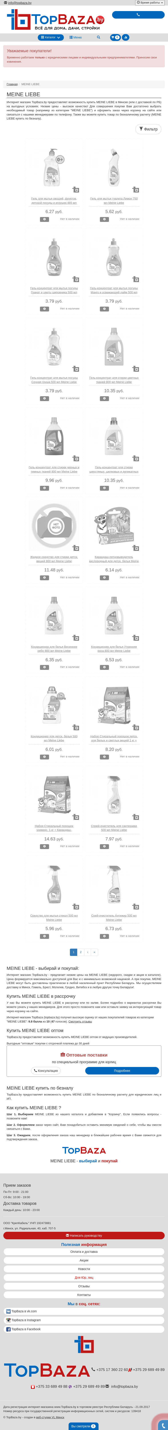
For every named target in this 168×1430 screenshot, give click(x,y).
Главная (12, 84)
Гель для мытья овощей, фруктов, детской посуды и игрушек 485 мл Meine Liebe (54, 202)
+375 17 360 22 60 (109, 1370)
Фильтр (148, 129)
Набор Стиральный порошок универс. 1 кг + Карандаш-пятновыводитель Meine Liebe (54, 830)
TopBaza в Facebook (23, 1329)
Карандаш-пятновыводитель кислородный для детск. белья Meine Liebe (114, 561)
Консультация (46, 1070)
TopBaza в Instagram (23, 1320)
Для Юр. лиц (84, 1277)
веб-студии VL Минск (50, 1417)
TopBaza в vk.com (21, 1311)
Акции (84, 1260)
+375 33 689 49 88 (49, 1386)
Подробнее (122, 1070)
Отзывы (84, 1286)
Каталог (48, 37)
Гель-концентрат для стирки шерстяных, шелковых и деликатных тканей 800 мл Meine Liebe (113, 471)
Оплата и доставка (83, 1251)
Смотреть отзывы (80, 1021)
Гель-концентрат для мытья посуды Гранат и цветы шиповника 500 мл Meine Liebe (54, 292)
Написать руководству (84, 1235)
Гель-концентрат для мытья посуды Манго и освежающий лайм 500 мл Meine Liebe (114, 292)
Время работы (150, 2)
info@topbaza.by (18, 3)
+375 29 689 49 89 (146, 1370)
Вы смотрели (83, 1426)
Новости (84, 1269)
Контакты (84, 1295)
